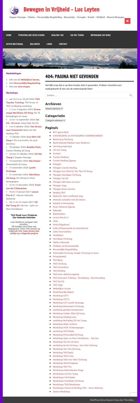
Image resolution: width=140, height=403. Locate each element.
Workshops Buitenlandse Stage (68, 370)
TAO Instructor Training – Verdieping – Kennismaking (79, 277)
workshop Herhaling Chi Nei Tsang (70, 320)
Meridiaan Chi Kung (101, 35)
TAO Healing (59, 270)
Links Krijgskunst (61, 224)
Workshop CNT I (61, 295)
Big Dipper (35, 160)
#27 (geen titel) (60, 132)
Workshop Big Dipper (63, 291)
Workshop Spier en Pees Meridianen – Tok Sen (76, 338)
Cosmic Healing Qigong (64, 160)
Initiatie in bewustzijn (63, 203)
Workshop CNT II (61, 299)
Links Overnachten (62, 231)
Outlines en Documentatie (66, 245)
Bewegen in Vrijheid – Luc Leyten (61, 9)
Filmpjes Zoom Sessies (64, 188)
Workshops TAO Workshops (66, 384)
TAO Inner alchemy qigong (66, 274)
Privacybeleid (59, 256)
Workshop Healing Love (64, 316)
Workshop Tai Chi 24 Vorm (66, 341)
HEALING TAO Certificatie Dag (68, 195)
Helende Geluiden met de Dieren (69, 199)
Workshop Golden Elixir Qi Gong (68, 313)
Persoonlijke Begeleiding (31, 35)
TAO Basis (58, 259)
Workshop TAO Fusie (63, 355)
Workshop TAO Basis (63, 352)
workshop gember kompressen (68, 309)
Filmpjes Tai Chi (60, 178)
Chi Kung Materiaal (62, 146)
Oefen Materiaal (14, 44)
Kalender (35, 44)
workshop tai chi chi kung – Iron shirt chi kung (75, 345)
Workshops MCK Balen (64, 377)
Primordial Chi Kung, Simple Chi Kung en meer (76, 252)
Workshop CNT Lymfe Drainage (68, 302)
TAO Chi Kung (60, 263)
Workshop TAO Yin (62, 366)
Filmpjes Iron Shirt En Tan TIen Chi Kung (72, 171)
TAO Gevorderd (60, 267)
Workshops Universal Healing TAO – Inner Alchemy (78, 387)
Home (8, 35)
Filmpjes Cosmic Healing (65, 167)
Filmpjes (57, 164)
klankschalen (59, 213)
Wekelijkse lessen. (30, 79)
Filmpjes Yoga (60, 185)
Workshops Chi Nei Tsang (65, 373)
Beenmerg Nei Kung (63, 139)
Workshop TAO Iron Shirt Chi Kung (70, 359)
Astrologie (24, 86)
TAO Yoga (58, 284)
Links (49, 44)
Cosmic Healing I (61, 156)
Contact (63, 44)
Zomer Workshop (61, 391)
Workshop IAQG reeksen (65, 323)
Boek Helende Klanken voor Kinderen (71, 142)
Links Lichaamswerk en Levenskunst (70, 228)
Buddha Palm (34, 146)
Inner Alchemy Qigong (64, 206)
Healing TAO (57, 35)
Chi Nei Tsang (77, 35)
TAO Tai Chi (58, 281)
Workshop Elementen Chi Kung (68, 306)
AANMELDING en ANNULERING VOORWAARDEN (78, 135)
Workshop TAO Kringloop (65, 362)
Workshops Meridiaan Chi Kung (68, 380)
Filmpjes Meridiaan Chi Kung (67, 174)
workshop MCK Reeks (63, 331)
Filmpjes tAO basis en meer (66, 181)
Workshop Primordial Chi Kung (68, 334)
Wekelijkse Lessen (62, 288)
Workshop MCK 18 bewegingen (68, 327)
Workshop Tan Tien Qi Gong (66, 348)
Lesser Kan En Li (61, 217)
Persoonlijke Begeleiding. (27, 82)
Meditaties (58, 235)
